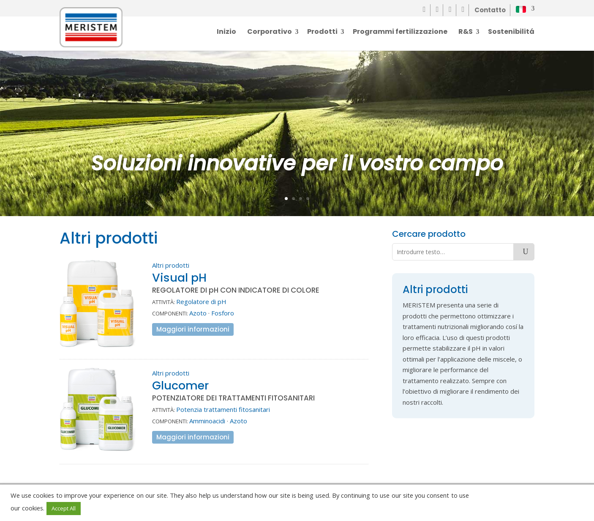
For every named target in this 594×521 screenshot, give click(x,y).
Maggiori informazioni (192, 329)
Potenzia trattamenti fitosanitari (223, 409)
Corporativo (269, 32)
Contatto (490, 9)
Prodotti (322, 32)
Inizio (226, 32)
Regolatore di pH (201, 301)
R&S (465, 32)
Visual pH (179, 277)
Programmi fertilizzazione (400, 32)
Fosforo (222, 313)
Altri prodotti (170, 265)
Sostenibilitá (511, 32)
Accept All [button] (64, 508)
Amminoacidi (207, 421)
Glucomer (180, 385)
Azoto (198, 313)
